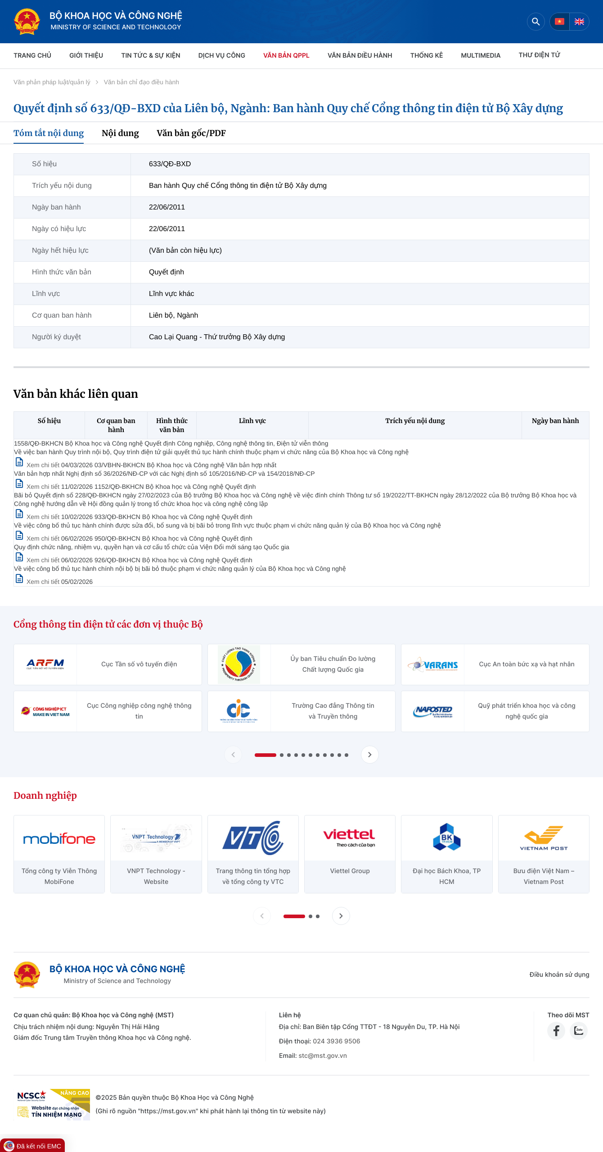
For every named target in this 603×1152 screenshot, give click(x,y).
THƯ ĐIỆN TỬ (540, 55)
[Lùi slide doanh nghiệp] (262, 916)
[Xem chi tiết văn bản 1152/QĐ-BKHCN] (37, 516)
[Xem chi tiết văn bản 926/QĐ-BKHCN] (37, 581)
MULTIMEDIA (481, 55)
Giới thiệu (86, 55)
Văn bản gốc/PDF (191, 133)
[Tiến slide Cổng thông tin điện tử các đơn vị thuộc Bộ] (370, 755)
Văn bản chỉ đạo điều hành (141, 82)
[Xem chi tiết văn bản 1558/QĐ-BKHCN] (37, 465)
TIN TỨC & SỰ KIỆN (150, 55)
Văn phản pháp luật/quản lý (52, 82)
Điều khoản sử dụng (560, 975)
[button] (265, 755)
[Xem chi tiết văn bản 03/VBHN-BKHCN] (37, 486)
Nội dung (120, 133)
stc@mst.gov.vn (322, 1056)
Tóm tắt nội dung (49, 133)
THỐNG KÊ (426, 55)
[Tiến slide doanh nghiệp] (341, 916)
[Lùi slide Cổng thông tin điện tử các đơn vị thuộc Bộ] (233, 755)
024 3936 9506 (336, 1041)
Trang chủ (32, 55)
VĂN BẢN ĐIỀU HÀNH (360, 55)
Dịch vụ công (221, 55)
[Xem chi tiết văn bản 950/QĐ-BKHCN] (37, 560)
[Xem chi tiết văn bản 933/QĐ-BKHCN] (37, 538)
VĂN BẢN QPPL (286, 55)
